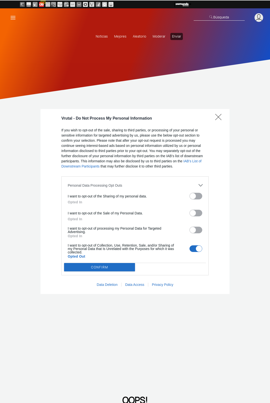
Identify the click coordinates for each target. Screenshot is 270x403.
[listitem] (135, 185)
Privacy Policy (162, 285)
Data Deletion (107, 285)
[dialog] (135, 201)
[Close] (220, 118)
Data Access (134, 285)
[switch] (195, 196)
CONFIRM (99, 267)
